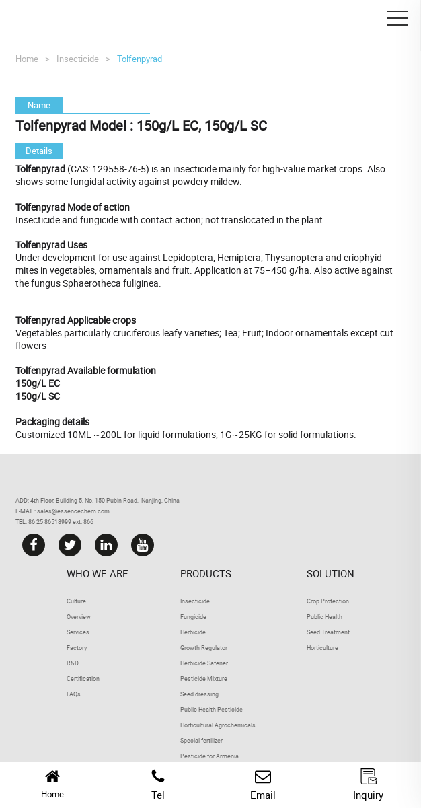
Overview (79, 616)
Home (26, 58)
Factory (77, 647)
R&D (73, 663)
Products (205, 573)
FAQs (74, 694)
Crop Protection (328, 601)
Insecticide (77, 58)
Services (78, 632)
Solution (330, 573)
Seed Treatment (328, 632)
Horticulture (322, 647)
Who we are (97, 573)
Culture (76, 601)
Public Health (324, 616)
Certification (83, 678)
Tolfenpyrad (139, 58)
